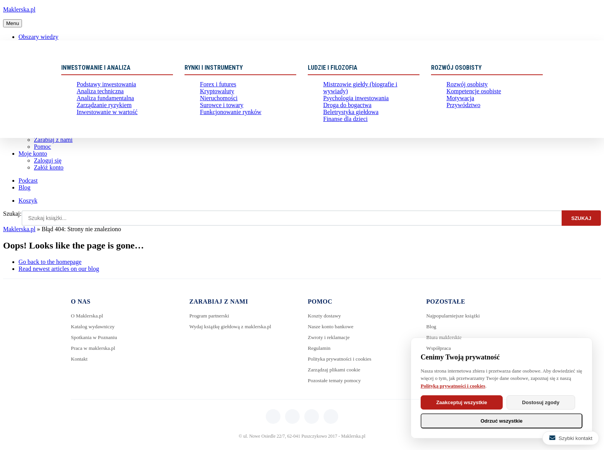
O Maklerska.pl (87, 316)
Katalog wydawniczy (94, 326)
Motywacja (458, 102)
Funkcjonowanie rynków (227, 119)
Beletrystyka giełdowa (347, 110)
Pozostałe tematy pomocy (335, 380)
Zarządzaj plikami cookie (335, 370)
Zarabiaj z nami (53, 139)
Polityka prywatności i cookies (341, 359)
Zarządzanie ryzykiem (101, 110)
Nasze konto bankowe (332, 326)
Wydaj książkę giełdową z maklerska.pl (232, 326)
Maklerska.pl (19, 9)
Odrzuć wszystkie (501, 421)
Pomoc (42, 146)
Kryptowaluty (215, 93)
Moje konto (32, 153)
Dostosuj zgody (546, 402)
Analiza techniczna (97, 93)
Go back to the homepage (50, 262)
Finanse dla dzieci (342, 119)
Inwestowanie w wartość (103, 119)
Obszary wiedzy (38, 37)
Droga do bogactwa (344, 102)
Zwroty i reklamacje (330, 337)
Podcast (28, 180)
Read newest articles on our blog (58, 268)
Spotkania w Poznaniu (95, 337)
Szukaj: (12, 213)
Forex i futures (216, 85)
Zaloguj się (48, 160)
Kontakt (79, 359)
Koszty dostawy (325, 316)
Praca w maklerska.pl (94, 348)
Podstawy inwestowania (103, 85)
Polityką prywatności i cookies (453, 386)
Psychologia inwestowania (352, 93)
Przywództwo (461, 110)
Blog (24, 187)
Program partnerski (210, 316)
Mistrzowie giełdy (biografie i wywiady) (367, 85)
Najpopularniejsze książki (454, 316)
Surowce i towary (219, 110)
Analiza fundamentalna (102, 102)
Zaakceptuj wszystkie (463, 402)
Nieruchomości (216, 102)
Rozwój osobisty (464, 85)
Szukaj (581, 218)
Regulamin (319, 348)
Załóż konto (49, 167)
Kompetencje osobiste (470, 93)
